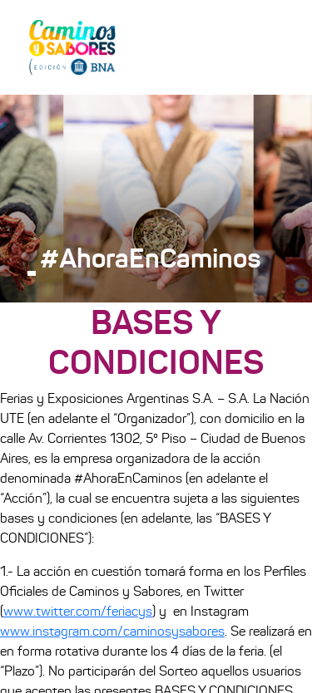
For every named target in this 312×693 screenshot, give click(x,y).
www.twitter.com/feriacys (77, 611)
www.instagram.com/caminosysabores (112, 631)
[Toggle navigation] (275, 46)
